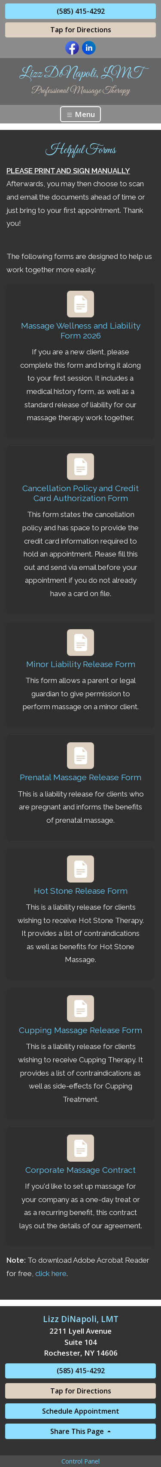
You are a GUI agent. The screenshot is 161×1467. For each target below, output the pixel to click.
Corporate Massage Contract (80, 1170)
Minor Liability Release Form (80, 664)
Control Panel (80, 1461)
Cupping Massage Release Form (80, 1030)
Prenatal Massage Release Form (80, 777)
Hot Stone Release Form (81, 890)
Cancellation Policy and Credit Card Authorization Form (80, 493)
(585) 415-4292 (81, 11)
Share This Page (78, 1431)
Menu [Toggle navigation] (80, 114)
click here (51, 1273)
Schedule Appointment (80, 1411)
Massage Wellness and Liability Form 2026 (80, 330)
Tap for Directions (80, 29)
